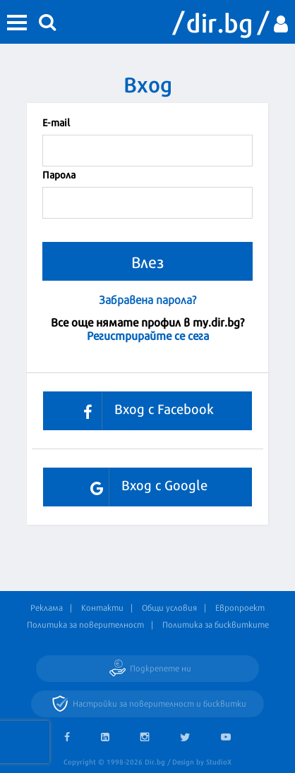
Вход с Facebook (143, 411)
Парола (59, 173)
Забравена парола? (147, 299)
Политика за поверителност (85, 624)
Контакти (102, 607)
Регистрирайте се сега (148, 334)
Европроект (240, 607)
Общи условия (169, 607)
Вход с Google (143, 487)
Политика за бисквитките (215, 624)
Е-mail (56, 121)
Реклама (46, 607)
